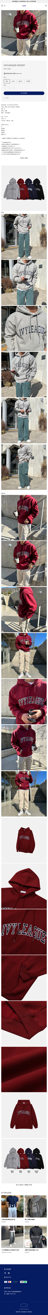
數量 (5, 85)
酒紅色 (20, 81)
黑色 (7, 81)
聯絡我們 (18, 1312)
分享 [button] (6, 98)
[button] (2, 6)
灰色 (13, 81)
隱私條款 (30, 1312)
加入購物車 (24, 93)
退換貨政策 (24, 1312)
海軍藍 (28, 81)
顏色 (5, 77)
